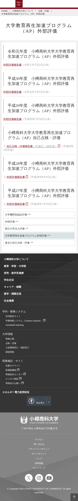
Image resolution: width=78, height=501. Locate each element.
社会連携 (9, 300)
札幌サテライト (13, 365)
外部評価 (10, 221)
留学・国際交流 (12, 293)
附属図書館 (11, 370)
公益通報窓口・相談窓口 (17, 347)
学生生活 (9, 279)
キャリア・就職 (12, 286)
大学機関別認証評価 (16, 214)
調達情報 (10, 352)
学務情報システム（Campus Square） (24, 320)
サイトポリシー (39, 453)
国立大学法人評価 (15, 228)
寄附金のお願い (13, 383)
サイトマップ (39, 468)
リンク (39, 458)
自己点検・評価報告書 (32, 146)
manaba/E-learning (15, 325)
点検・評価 (43, 11)
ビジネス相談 (12, 379)
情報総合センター (14, 374)
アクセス (39, 439)
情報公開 (10, 339)
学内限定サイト (13, 316)
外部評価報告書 (12, 64)
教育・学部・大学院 (15, 266)
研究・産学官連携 (14, 273)
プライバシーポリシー (39, 449)
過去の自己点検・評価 (17, 242)
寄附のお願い (19, 3)
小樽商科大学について (23, 11)
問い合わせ (39, 444)
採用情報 (39, 463)
